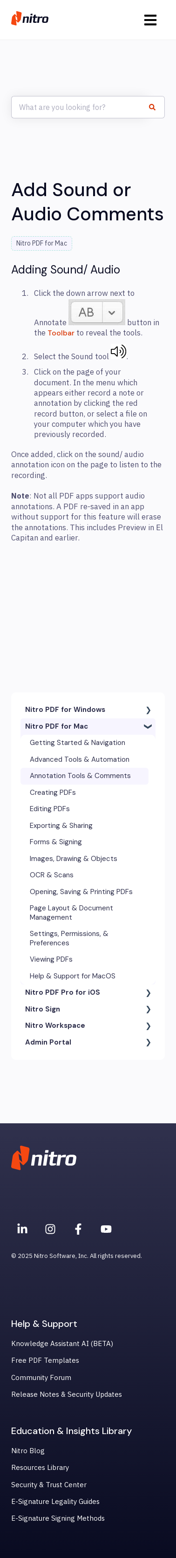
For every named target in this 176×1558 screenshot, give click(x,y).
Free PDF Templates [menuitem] (45, 1360)
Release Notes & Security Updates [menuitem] (66, 1394)
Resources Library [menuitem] (40, 1467)
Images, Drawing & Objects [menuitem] (73, 858)
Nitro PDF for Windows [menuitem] (65, 709)
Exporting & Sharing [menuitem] (61, 825)
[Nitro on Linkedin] (22, 1229)
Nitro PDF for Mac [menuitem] (56, 726)
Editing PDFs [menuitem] (50, 808)
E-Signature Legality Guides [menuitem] (55, 1501)
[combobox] (79, 107)
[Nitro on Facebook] (78, 1229)
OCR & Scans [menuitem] (52, 875)
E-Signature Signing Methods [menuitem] (58, 1518)
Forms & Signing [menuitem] (56, 842)
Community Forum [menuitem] (41, 1377)
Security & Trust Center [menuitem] (49, 1484)
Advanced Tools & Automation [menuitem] (79, 759)
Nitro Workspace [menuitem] (55, 1025)
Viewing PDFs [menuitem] (51, 959)
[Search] (156, 107)
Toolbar (60, 333)
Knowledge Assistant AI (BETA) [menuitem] (62, 1343)
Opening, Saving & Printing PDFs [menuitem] (81, 891)
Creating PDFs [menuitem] (53, 792)
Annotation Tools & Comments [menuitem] (80, 775)
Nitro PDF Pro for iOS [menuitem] (62, 992)
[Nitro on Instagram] (50, 1229)
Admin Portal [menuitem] (48, 1042)
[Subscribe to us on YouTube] (106, 1229)
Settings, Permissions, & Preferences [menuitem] (69, 938)
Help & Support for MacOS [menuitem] (72, 976)
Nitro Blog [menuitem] (28, 1450)
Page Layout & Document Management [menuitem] (71, 912)
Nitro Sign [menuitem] (42, 1009)
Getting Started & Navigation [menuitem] (77, 742)
